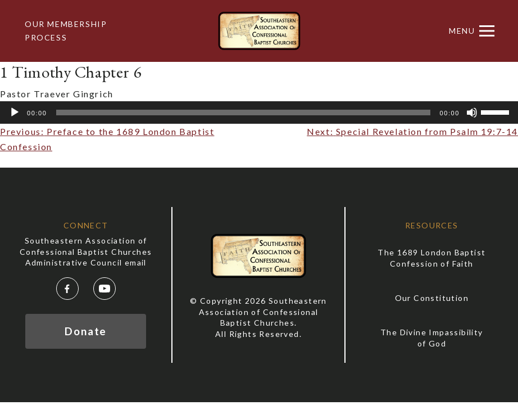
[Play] (14, 112)
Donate (86, 331)
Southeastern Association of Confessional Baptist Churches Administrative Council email (86, 251)
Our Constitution (432, 298)
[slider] (243, 112)
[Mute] (472, 112)
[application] (259, 112)
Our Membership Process (66, 30)
